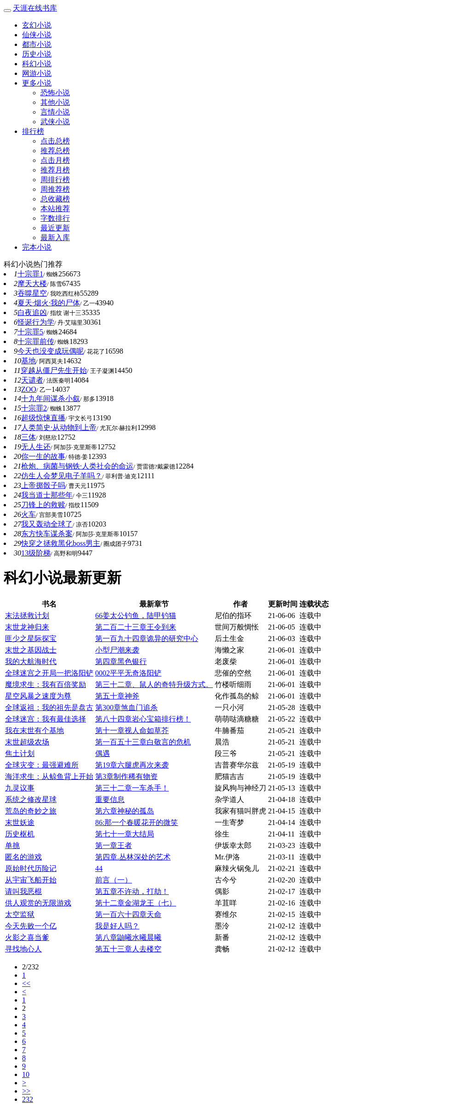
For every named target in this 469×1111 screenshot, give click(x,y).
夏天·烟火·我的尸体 (48, 303)
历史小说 (36, 54)
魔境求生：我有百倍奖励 (45, 684)
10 (25, 1074)
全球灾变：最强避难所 (42, 765)
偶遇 (102, 753)
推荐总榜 (55, 151)
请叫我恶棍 (23, 891)
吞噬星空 (32, 293)
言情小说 (55, 112)
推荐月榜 (55, 170)
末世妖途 (19, 822)
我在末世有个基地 (34, 730)
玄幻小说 (36, 25)
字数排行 (55, 218)
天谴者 (32, 380)
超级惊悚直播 (43, 418)
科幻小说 (36, 64)
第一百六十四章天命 (128, 914)
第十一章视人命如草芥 (132, 730)
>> (26, 1091)
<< (26, 983)
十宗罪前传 (35, 341)
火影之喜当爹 (27, 937)
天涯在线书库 (35, 8)
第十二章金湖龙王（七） (135, 903)
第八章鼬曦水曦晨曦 (128, 937)
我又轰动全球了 (47, 524)
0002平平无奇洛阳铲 (128, 673)
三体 (28, 437)
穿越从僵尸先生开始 (54, 370)
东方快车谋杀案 (47, 534)
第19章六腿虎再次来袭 (132, 765)
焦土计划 (19, 753)
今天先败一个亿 (31, 926)
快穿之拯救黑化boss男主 (60, 543)
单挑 (12, 845)
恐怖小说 (55, 93)
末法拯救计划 (27, 615)
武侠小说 (55, 122)
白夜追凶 (32, 312)
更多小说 (36, 83)
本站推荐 (55, 208)
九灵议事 (19, 788)
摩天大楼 (32, 283)
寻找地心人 (23, 949)
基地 (28, 361)
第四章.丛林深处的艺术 (133, 857)
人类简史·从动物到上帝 (59, 427)
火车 (28, 514)
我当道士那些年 (47, 495)
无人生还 (36, 447)
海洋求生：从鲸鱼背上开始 (49, 776)
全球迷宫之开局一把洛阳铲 (49, 673)
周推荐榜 (55, 189)
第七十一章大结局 (124, 834)
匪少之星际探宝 (31, 638)
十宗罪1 (30, 274)
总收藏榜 (55, 199)
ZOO (28, 389)
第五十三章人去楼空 (128, 949)
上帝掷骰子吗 (43, 485)
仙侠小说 (36, 35)
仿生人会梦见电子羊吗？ (61, 476)
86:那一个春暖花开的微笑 (136, 822)
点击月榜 (55, 160)
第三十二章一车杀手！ (132, 788)
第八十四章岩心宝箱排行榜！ (143, 719)
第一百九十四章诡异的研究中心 (146, 638)
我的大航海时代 (31, 661)
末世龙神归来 (27, 627)
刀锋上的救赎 (43, 505)
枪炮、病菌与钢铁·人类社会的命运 (77, 466)
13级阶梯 (36, 553)
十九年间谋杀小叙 (50, 398)
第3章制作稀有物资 (126, 776)
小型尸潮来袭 (117, 650)
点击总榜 (55, 141)
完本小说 (36, 247)
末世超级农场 (27, 742)
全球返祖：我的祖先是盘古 (49, 707)
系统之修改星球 (31, 799)
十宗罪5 (30, 332)
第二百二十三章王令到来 (135, 627)
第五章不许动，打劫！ (132, 891)
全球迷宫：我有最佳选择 (45, 719)
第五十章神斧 (117, 696)
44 (99, 868)
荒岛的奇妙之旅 (31, 811)
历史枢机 (19, 834)
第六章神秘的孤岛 (124, 811)
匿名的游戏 (23, 857)
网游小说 (36, 73)
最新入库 (55, 237)
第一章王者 (113, 845)
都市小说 (36, 44)
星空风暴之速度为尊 (38, 696)
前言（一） (113, 880)
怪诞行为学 (35, 322)
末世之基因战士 (31, 650)
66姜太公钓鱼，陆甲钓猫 (135, 615)
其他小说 (55, 102)
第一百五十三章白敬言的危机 (143, 742)
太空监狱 (19, 914)
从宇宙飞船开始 (31, 880)
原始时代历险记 (31, 868)
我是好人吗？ (117, 926)
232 (27, 1099)
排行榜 (33, 131)
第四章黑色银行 (121, 661)
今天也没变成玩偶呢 (50, 351)
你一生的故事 (43, 456)
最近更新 (55, 228)
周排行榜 (55, 179)
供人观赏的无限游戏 (38, 903)
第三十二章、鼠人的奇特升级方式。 (154, 684)
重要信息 (110, 799)
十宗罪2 (34, 408)
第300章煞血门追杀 (126, 707)
